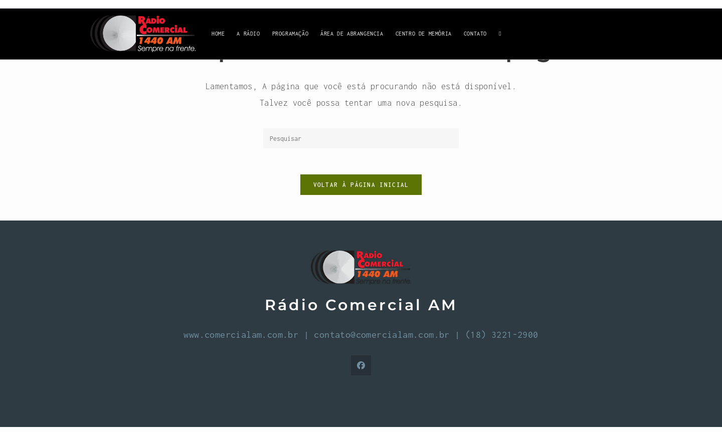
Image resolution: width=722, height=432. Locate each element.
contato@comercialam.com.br (381, 339)
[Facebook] (361, 370)
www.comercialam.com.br (241, 339)
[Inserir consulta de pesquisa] (361, 138)
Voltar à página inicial (361, 189)
